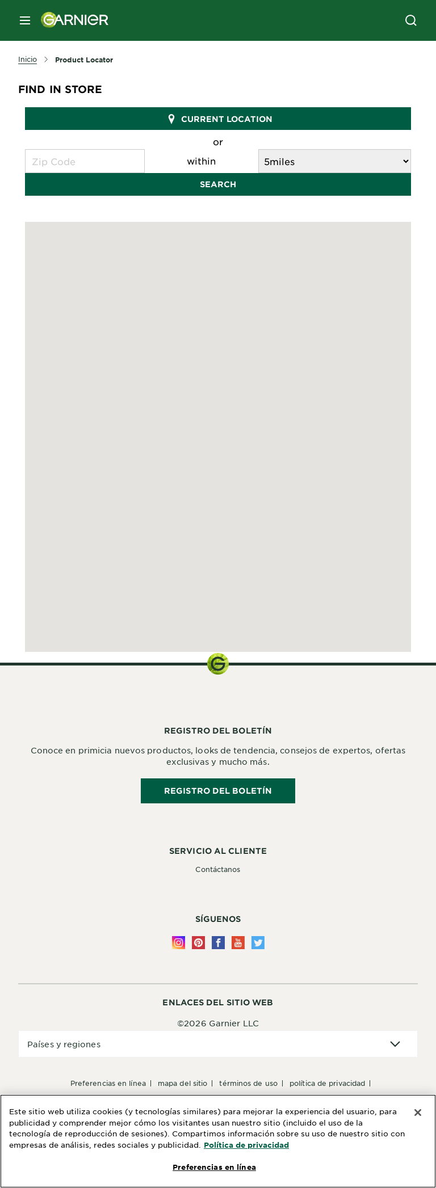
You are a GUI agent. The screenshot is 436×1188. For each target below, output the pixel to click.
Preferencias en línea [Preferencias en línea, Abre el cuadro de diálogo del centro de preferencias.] (214, 1167)
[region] (218, 1141)
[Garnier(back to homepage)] (70, 20)
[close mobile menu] (25, 20)
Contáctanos (217, 869)
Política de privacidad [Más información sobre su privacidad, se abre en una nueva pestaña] (246, 1144)
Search (218, 184)
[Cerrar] (417, 1112)
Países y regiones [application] (63, 1044)
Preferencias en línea (108, 1083)
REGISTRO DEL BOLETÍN (218, 790)
